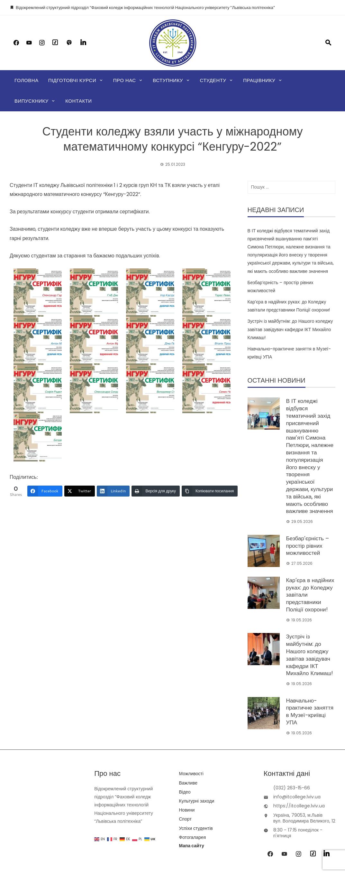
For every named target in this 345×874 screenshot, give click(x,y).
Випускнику (31, 101)
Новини (187, 772)
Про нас (124, 80)
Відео (185, 753)
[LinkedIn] (113, 491)
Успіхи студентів (196, 790)
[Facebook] (44, 491)
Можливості (191, 735)
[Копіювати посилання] (210, 491)
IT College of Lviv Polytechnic (170, 851)
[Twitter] (79, 491)
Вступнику (168, 80)
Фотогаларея (192, 799)
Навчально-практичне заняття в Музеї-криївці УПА (310, 675)
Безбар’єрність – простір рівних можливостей (306, 527)
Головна (26, 80)
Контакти (78, 101)
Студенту (213, 80)
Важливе (188, 744)
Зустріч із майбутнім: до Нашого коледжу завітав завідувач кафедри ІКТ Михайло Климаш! (290, 329)
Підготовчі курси (72, 80)
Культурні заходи (196, 763)
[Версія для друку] (156, 491)
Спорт (185, 781)
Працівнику (259, 80)
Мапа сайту (191, 807)
